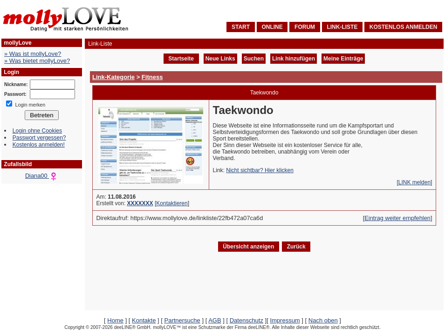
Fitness (152, 77)
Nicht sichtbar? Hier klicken (260, 170)
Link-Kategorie (113, 77)
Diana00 (41, 175)
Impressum (285, 320)
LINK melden (414, 182)
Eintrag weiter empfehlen (397, 217)
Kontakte (144, 320)
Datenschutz (246, 320)
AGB (214, 320)
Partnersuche (182, 320)
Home (115, 320)
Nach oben (323, 320)
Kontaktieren (171, 203)
